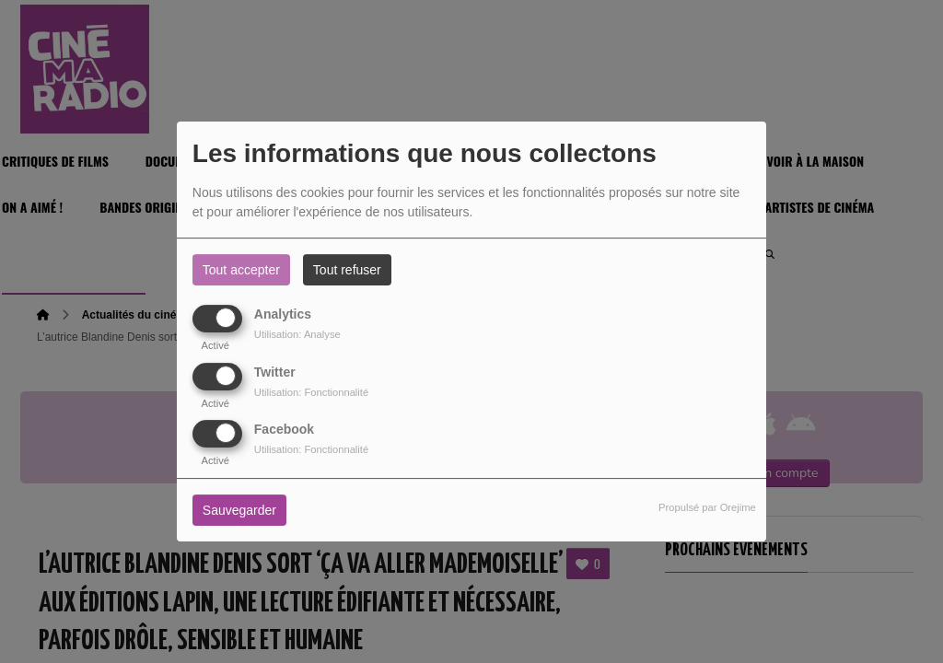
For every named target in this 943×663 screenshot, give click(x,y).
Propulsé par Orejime (707, 507)
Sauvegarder (239, 510)
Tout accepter (241, 269)
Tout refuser (347, 269)
